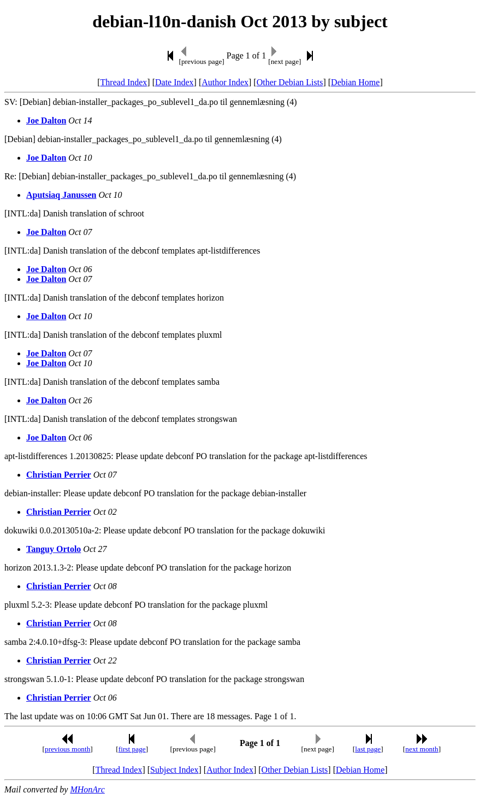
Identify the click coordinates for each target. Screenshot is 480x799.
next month (421, 749)
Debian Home (355, 82)
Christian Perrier (58, 474)
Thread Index (123, 82)
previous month (67, 749)
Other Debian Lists (290, 82)
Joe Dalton (46, 120)
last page (368, 749)
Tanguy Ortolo (53, 549)
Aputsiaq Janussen (61, 194)
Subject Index (174, 769)
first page (132, 749)
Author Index (225, 82)
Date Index (174, 82)
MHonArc (87, 789)
